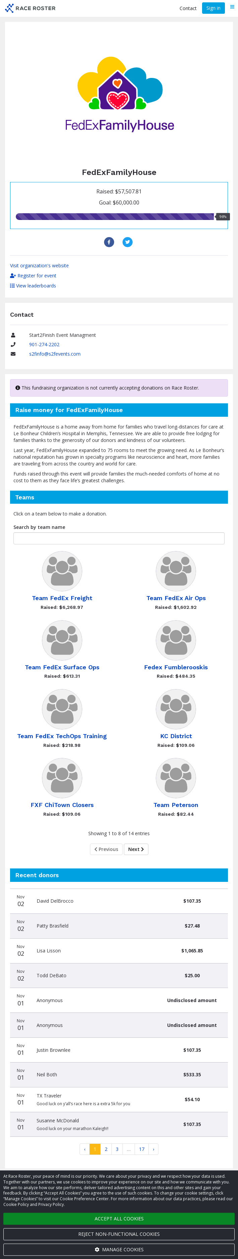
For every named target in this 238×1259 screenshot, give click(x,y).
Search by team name (39, 527)
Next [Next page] (136, 849)
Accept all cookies (119, 1218)
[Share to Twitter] (128, 242)
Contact (188, 8)
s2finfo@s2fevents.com (55, 354)
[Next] (153, 1149)
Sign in (213, 8)
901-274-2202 (44, 344)
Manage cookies (119, 1249)
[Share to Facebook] (109, 242)
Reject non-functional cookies (119, 1234)
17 (141, 1149)
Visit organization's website (39, 265)
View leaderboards (33, 285)
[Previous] (85, 1149)
